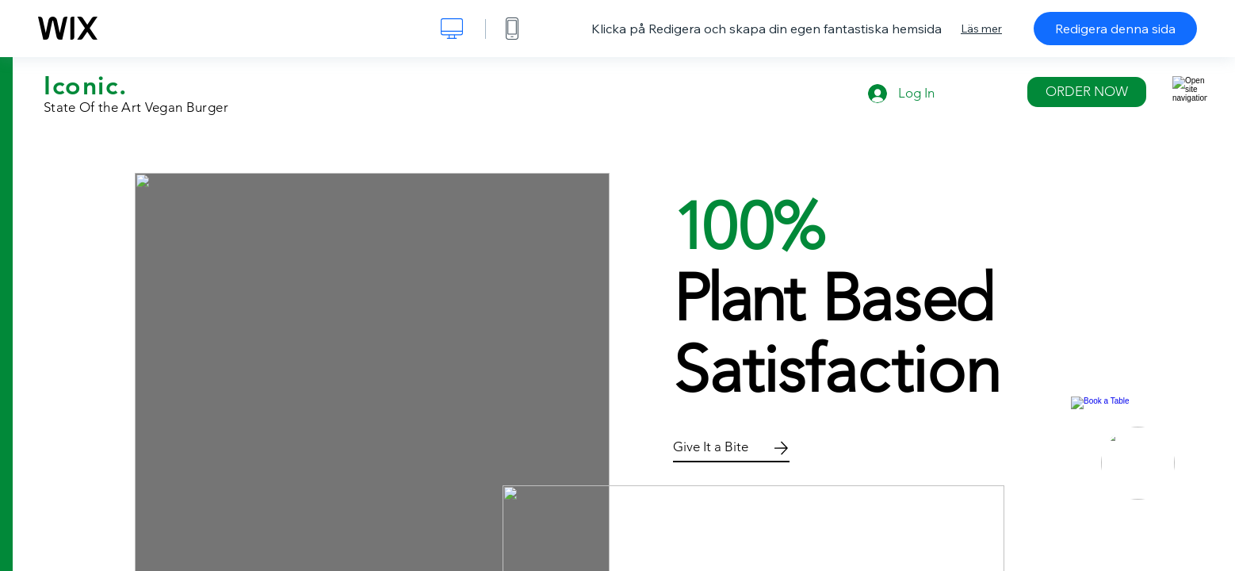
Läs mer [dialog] (981, 28)
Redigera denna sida (1115, 28)
